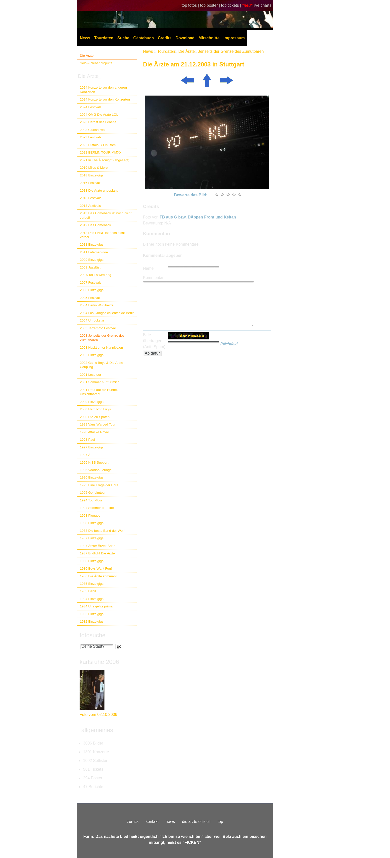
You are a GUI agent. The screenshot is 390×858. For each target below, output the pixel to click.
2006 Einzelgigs (91, 290)
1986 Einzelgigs (91, 561)
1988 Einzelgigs (91, 523)
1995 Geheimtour (93, 492)
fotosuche (92, 635)
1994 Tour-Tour (91, 500)
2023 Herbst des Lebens (98, 122)
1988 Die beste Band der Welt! (102, 531)
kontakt (152, 821)
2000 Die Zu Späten (95, 417)
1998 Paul (87, 439)
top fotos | (191, 5)
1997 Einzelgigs (91, 447)
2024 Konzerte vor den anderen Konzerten (103, 90)
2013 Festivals (90, 198)
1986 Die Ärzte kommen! (98, 576)
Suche (123, 38)
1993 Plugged (90, 515)
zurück (133, 821)
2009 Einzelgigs (91, 260)
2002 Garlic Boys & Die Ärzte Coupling (101, 365)
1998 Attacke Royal (94, 432)
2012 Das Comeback (95, 225)
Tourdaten (103, 38)
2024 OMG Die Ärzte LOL (99, 114)
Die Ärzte (87, 55)
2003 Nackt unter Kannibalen (101, 347)
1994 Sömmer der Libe (97, 508)
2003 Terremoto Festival (98, 328)
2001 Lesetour (90, 374)
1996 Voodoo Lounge (96, 470)
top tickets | (231, 5)
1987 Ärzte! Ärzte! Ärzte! (98, 546)
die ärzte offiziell (196, 821)
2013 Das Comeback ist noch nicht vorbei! (106, 215)
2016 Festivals (90, 183)
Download (185, 38)
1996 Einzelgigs (91, 477)
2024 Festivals (90, 107)
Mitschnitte (208, 38)
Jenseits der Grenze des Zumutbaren (231, 51)
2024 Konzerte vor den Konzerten (105, 99)
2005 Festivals (90, 298)
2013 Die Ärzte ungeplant (99, 190)
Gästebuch (143, 38)
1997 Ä (85, 455)
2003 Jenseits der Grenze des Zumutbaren (102, 338)
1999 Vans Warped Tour (97, 424)
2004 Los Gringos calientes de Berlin (107, 313)
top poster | (210, 5)
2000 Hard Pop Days (95, 409)
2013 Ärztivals (90, 206)
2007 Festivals (90, 282)
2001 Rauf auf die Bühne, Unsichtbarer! (99, 392)
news (170, 821)
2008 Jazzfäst (90, 267)
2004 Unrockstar (92, 320)
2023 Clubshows (92, 130)
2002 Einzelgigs (91, 355)
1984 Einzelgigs (91, 599)
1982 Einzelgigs (91, 621)
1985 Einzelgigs (91, 584)
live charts (262, 5)
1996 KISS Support (94, 462)
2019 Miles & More (94, 167)
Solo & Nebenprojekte (96, 63)
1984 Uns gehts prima (96, 606)
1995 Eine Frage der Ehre (99, 485)
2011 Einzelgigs (91, 244)
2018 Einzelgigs (91, 175)
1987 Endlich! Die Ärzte (97, 553)
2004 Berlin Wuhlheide (96, 305)
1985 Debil (88, 591)
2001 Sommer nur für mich (99, 382)
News (85, 38)
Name (148, 268)
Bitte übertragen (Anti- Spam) (154, 341)
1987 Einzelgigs (91, 538)
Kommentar (153, 277)
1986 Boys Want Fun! (96, 568)
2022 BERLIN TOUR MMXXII (101, 152)
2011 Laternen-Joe (94, 252)
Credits (165, 38)
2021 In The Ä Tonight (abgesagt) (104, 160)
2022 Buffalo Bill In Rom (98, 145)
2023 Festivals (90, 137)
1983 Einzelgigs (91, 614)
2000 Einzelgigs (91, 402)
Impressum (234, 38)
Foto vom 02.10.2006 (98, 714)
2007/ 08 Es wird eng (95, 275)
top (220, 821)
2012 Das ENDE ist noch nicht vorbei (102, 235)
